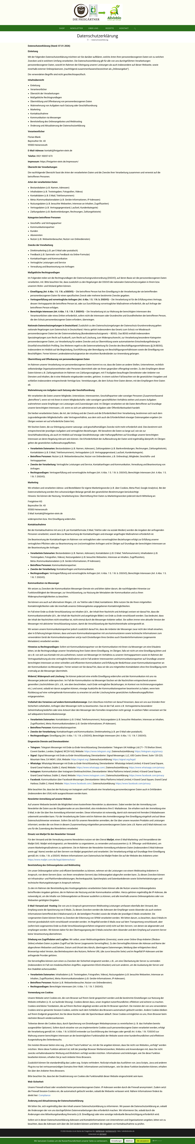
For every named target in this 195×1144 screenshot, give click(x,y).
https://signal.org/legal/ (124, 766)
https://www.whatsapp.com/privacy (147, 774)
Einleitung (35, 92)
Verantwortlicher (38, 96)
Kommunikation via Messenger (45, 124)
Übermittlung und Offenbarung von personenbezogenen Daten (61, 108)
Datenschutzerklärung (100, 47)
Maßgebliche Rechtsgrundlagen (46, 104)
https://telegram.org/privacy (149, 758)
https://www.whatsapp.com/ (91, 774)
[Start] (88, 47)
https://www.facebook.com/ (78, 790)
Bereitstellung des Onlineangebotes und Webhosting (56, 128)
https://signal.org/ (80, 766)
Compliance (44, 1102)
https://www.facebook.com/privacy (146, 782)
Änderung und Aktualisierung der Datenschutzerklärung (57, 132)
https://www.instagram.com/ (91, 782)
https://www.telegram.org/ (97, 758)
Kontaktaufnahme (39, 120)
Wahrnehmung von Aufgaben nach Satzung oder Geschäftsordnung (63, 112)
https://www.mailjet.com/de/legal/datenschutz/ (51, 867)
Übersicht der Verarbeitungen (44, 100)
